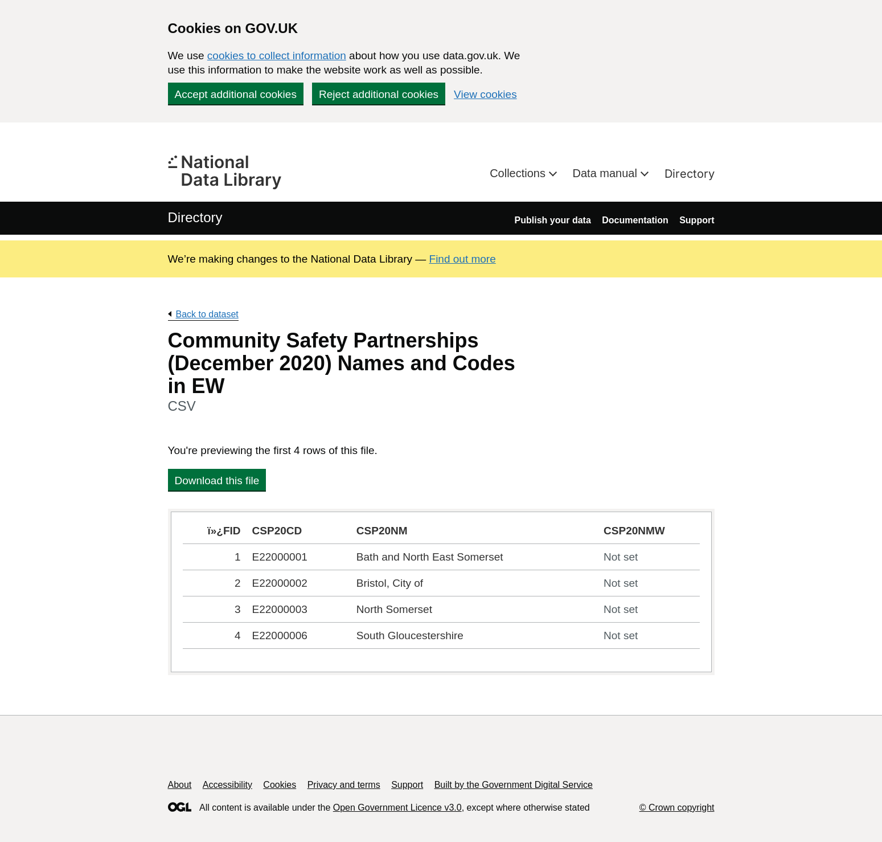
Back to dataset (207, 314)
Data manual (607, 173)
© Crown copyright (677, 807)
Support (696, 220)
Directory (689, 174)
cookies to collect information (276, 56)
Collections (519, 173)
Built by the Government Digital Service (513, 785)
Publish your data (553, 220)
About (180, 785)
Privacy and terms (343, 785)
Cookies (279, 785)
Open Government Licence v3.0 (397, 807)
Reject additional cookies (378, 94)
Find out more (462, 259)
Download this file (217, 481)
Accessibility (227, 785)
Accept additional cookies (236, 94)
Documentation (635, 220)
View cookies (485, 94)
